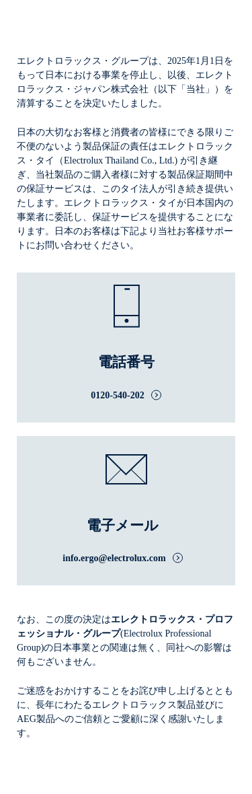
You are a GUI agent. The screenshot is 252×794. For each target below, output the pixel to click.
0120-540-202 (117, 395)
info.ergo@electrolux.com (114, 558)
